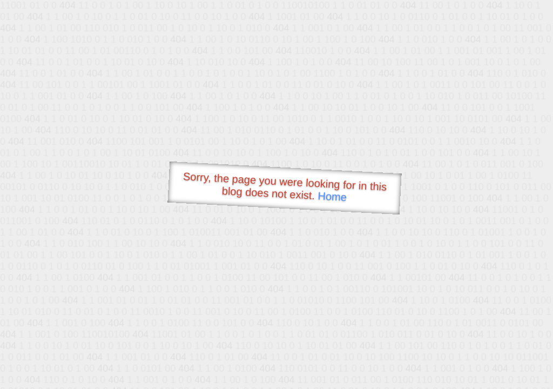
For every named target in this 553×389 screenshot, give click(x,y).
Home (332, 196)
